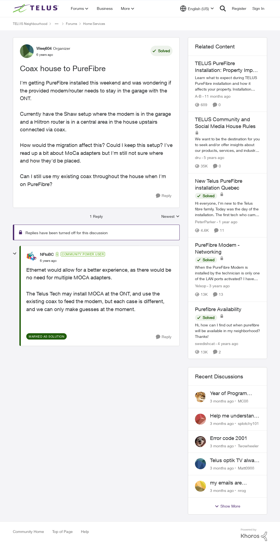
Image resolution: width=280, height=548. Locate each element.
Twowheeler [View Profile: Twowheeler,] (248, 445)
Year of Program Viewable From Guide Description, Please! (234, 393)
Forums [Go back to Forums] (71, 24)
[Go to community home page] (36, 8)
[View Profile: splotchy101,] (200, 419)
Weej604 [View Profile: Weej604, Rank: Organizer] (44, 48)
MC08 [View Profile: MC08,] (243, 401)
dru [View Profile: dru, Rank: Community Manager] (198, 157)
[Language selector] (197, 8)
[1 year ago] (227, 222)
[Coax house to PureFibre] (48, 260)
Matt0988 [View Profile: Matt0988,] (246, 468)
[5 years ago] (213, 158)
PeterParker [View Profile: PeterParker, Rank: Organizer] (205, 221)
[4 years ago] (227, 343)
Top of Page (62, 531)
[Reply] (164, 195)
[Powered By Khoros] (254, 535)
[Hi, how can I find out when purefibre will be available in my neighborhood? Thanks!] (227, 330)
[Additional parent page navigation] (56, 24)
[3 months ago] (222, 401)
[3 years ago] (218, 286)
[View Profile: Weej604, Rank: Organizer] (27, 51)
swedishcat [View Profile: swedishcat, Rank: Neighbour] (205, 343)
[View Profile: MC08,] (200, 396)
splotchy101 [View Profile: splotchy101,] (248, 423)
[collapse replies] (14, 253)
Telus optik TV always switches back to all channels (235, 460)
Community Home (28, 531)
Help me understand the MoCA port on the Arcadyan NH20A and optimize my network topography (234, 416)
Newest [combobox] (170, 216)
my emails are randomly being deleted (228, 483)
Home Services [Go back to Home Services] (94, 24)
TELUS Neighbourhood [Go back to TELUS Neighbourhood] (30, 24)
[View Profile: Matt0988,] (200, 463)
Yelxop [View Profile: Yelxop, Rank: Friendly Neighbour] (200, 286)
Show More (227, 506)
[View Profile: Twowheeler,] (200, 441)
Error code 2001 (228, 438)
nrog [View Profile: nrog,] (242, 490)
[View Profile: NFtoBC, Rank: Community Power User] (31, 257)
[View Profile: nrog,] (200, 486)
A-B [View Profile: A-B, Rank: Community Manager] (198, 96)
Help (85, 531)
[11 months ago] (217, 96)
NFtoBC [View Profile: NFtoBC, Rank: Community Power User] (47, 254)
